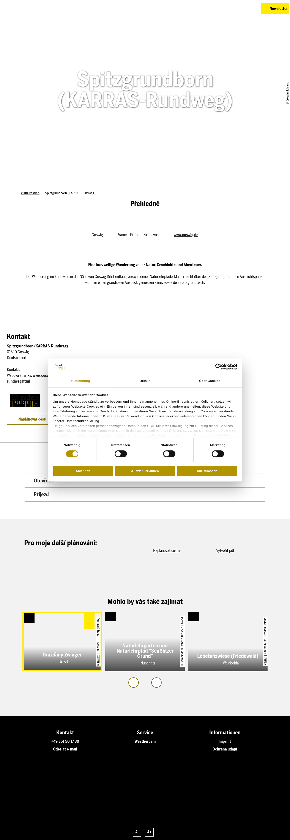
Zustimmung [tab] (80, 381)
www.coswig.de (186, 234)
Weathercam (145, 741)
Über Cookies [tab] (209, 381)
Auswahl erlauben (145, 471)
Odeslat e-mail (65, 749)
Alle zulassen (207, 471)
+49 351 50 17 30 (65, 741)
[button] (227, 8)
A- (137, 832)
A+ (149, 832)
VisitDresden (30, 193)
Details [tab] (145, 381)
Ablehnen (83, 471)
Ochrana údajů (225, 749)
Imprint (225, 741)
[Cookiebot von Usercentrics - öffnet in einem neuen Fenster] (218, 366)
